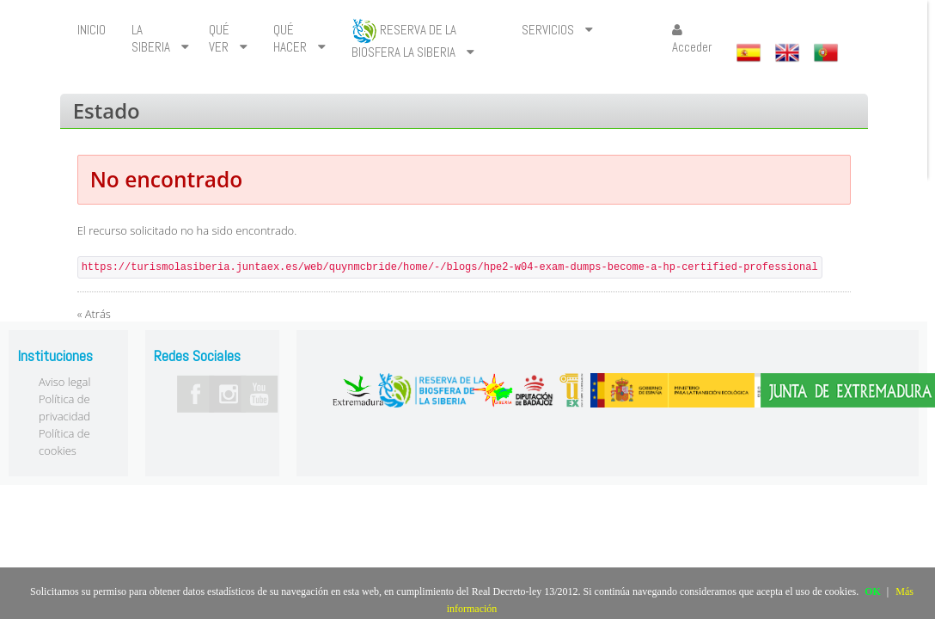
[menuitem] (91, 30)
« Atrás (94, 314)
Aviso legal (64, 381)
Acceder (692, 39)
